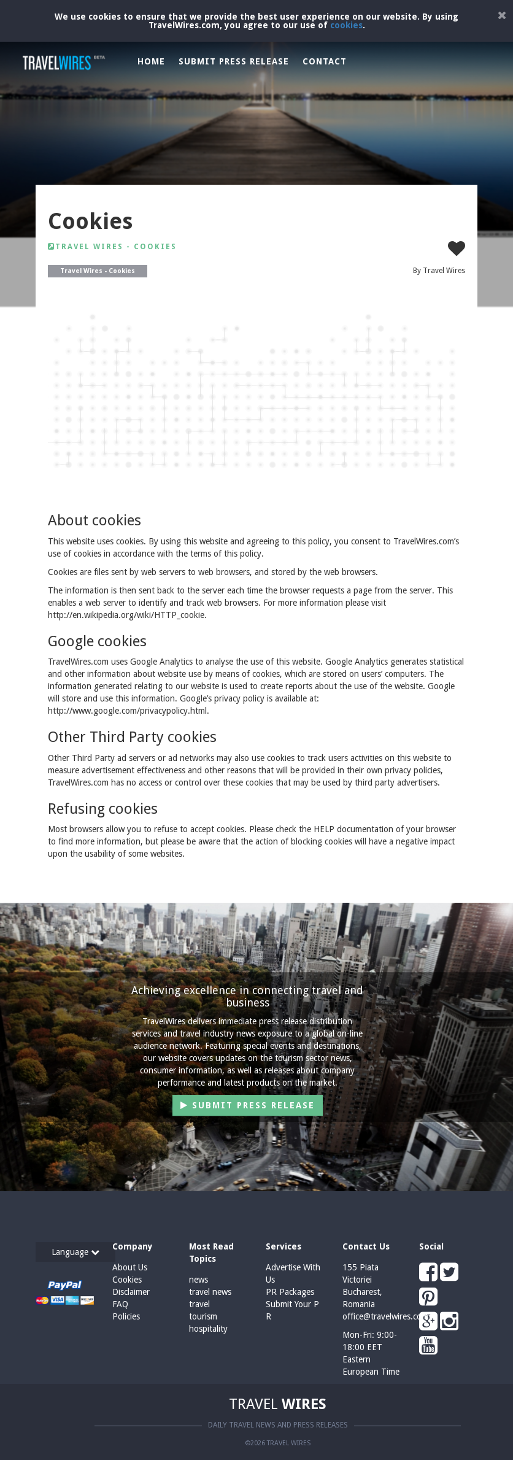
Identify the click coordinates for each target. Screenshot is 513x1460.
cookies (346, 25)
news (198, 1279)
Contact (325, 61)
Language (75, 1252)
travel (199, 1304)
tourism (203, 1316)
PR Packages (290, 1292)
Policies (126, 1316)
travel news (210, 1292)
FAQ (120, 1304)
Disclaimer (131, 1292)
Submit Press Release (234, 61)
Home (151, 61)
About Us (129, 1267)
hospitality (208, 1329)
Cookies (127, 1279)
